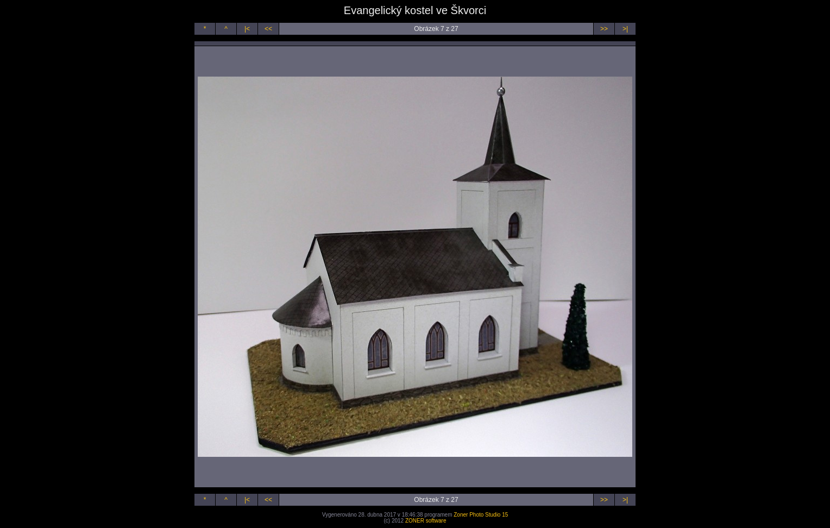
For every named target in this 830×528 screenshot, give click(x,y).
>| (625, 29)
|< (247, 29)
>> (604, 29)
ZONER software (426, 521)
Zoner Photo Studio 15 (481, 515)
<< (268, 29)
